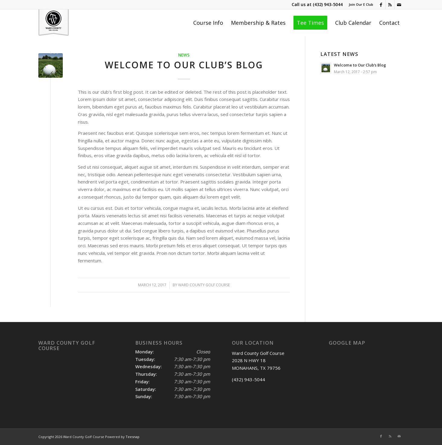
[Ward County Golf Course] (53, 22)
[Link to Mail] (399, 4)
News (184, 55)
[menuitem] (359, 4)
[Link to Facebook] (380, 4)
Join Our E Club (361, 4)
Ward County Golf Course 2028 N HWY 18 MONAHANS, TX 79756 (258, 360)
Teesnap (132, 436)
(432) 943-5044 (328, 4)
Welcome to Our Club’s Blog (184, 65)
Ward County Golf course (204, 284)
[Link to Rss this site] (390, 4)
